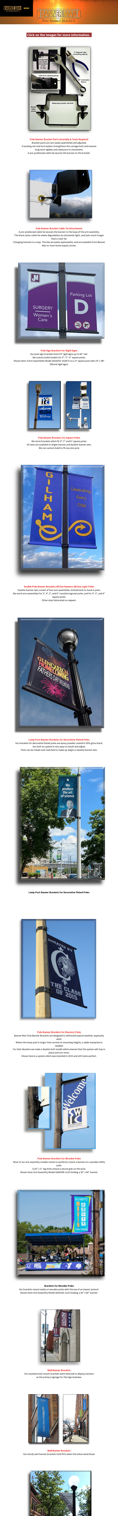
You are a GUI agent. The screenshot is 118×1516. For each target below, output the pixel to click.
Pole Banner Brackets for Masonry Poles (59, 1032)
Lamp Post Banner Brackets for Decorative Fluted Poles (59, 739)
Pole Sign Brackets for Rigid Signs (59, 350)
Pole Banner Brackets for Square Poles (59, 437)
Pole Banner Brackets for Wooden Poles (59, 1158)
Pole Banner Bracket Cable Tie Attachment (59, 228)
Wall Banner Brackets (59, 1370)
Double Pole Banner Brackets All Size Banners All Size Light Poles (59, 586)
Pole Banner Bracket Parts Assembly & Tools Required (59, 139)
